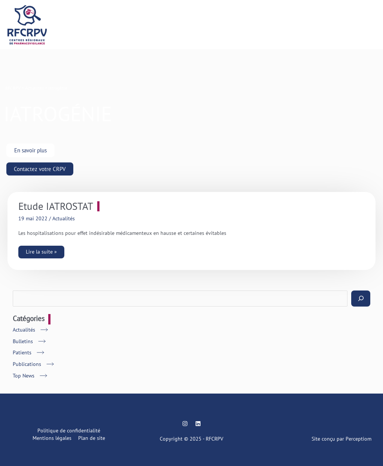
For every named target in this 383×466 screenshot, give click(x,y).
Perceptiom (358, 438)
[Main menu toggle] (368, 24)
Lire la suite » (41, 250)
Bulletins (23, 341)
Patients (22, 352)
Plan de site (91, 438)
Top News (23, 375)
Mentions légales (52, 438)
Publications (27, 364)
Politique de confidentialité (68, 430)
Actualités (63, 218)
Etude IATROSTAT (55, 206)
